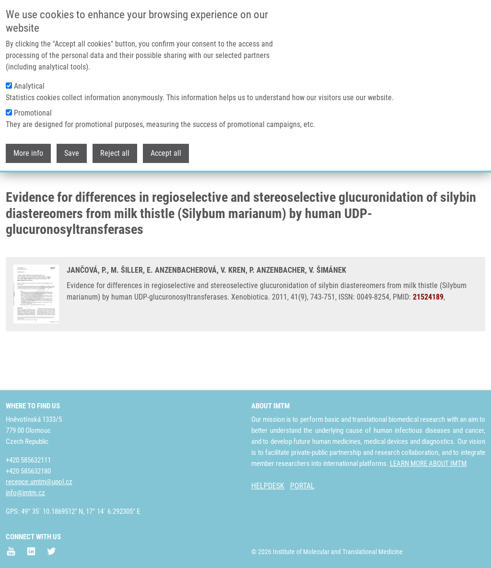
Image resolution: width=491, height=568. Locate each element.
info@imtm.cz (25, 492)
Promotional (33, 112)
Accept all (166, 153)
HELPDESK (267, 485)
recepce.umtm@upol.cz (39, 481)
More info (28, 153)
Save (71, 153)
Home (14, 184)
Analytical (29, 86)
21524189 (428, 332)
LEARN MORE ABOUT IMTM (428, 463)
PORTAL (302, 485)
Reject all (114, 153)
